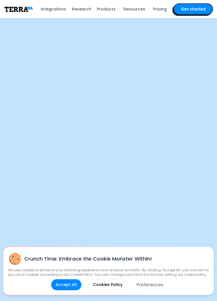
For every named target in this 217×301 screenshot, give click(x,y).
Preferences (150, 284)
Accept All (66, 284)
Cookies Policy (108, 284)
